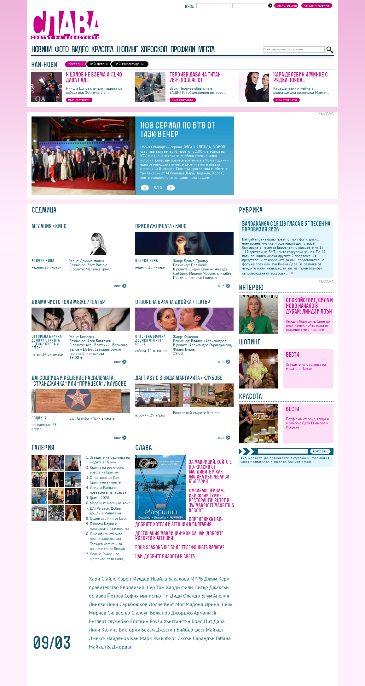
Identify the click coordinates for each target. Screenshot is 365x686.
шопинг (126, 49)
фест (199, 629)
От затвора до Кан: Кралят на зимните (105, 480)
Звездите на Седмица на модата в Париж (110, 459)
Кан (134, 638)
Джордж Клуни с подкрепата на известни (109, 526)
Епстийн (139, 621)
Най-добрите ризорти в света (165, 556)
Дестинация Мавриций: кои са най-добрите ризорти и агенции (179, 535)
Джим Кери (216, 578)
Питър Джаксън (211, 587)
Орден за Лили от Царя (108, 518)
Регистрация (286, 5)
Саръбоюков (133, 604)
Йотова (115, 595)
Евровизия (132, 587)
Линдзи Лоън (103, 604)
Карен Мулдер (133, 578)
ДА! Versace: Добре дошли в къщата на (105, 510)
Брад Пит (202, 621)
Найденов (118, 638)
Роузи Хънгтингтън (170, 621)
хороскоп (154, 49)
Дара (219, 621)
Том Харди (168, 587)
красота (102, 49)
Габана (223, 638)
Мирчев (97, 612)
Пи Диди (172, 595)
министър (150, 595)
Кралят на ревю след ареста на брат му (107, 469)
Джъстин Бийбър (174, 629)
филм (187, 587)
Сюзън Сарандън (196, 638)
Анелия (221, 595)
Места (206, 49)
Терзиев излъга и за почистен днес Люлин (107, 546)
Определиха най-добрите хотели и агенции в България (179, 521)
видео (79, 49)
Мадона (194, 604)
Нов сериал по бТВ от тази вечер (177, 129)
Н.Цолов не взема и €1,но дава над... (94, 77)
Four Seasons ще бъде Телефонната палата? (179, 547)
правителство (104, 587)
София (132, 595)
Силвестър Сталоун (128, 612)
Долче (156, 604)
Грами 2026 (99, 497)
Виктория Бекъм (137, 629)
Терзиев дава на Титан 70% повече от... (195, 77)
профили (182, 49)
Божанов (160, 612)
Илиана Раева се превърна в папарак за (108, 490)
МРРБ (196, 578)
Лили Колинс (103, 629)
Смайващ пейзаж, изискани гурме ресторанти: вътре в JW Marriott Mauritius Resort (211, 500)
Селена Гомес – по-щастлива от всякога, (107, 556)
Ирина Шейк (219, 604)
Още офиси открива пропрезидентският (106, 536)
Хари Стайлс (102, 578)
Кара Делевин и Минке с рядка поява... (300, 77)
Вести (292, 354)
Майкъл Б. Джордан (111, 646)
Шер (150, 587)
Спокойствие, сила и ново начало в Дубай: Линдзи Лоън (309, 306)
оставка (97, 595)
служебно (118, 621)
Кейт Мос (174, 604)
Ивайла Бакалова (170, 578)
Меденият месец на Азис (110, 503)
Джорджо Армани (191, 612)
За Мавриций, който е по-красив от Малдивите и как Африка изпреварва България (210, 472)
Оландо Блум (197, 595)
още (117, 285)
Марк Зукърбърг (158, 638)
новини (41, 49)
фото (61, 49)
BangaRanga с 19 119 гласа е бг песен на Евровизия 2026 (286, 226)
